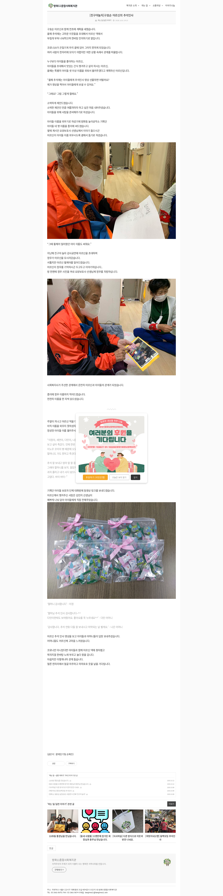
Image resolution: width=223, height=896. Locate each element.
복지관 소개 (132, 5)
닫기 (135, 477)
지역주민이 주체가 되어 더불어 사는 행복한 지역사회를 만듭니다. (79, 863)
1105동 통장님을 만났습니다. (59, 780)
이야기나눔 (170, 5)
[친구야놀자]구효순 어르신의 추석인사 (111, 15)
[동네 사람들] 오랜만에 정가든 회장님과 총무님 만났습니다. (69, 784)
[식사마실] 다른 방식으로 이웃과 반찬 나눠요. (64, 787)
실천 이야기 (60, 775)
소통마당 (158, 5)
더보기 (171, 803)
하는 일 (146, 5)
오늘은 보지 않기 (119, 477)
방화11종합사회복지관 (64, 860)
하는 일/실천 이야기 (104, 20)
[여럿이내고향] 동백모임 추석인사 (60, 790)
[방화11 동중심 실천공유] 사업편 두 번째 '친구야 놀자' (67, 794)
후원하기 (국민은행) (95, 477)
